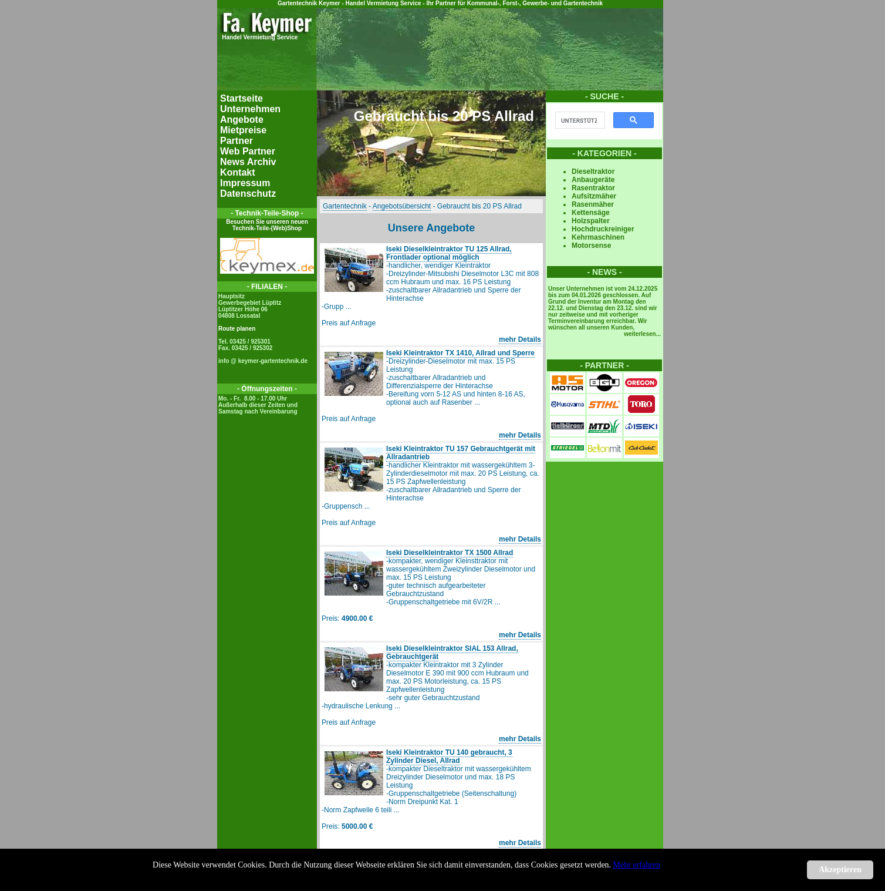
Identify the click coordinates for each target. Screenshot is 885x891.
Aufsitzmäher (594, 196)
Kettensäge (591, 213)
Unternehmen (250, 109)
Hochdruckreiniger (603, 229)
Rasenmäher (593, 204)
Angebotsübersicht (402, 206)
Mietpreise (243, 130)
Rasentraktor (593, 188)
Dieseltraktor (593, 171)
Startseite (241, 98)
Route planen (236, 328)
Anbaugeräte (593, 180)
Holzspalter (591, 221)
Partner (236, 141)
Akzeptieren (840, 869)
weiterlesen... (642, 334)
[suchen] (579, 120)
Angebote (242, 120)
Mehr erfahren (636, 864)
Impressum (245, 183)
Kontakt (237, 172)
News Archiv (248, 162)
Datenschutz (248, 194)
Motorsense (591, 245)
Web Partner (247, 151)
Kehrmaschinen (598, 237)
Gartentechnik (345, 206)
